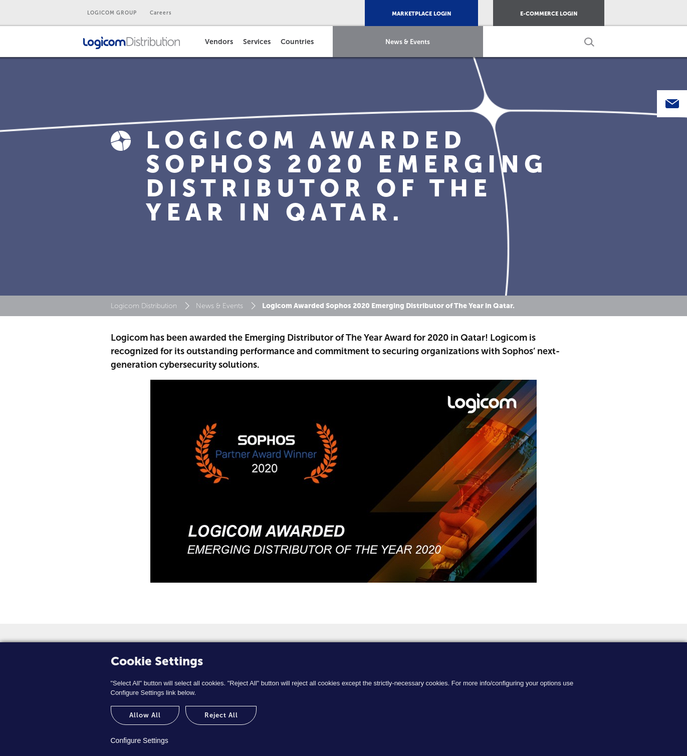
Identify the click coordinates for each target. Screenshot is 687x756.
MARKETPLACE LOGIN (421, 14)
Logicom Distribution (144, 306)
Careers (161, 13)
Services (257, 42)
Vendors (219, 42)
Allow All (145, 715)
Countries (297, 42)
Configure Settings (139, 740)
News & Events (407, 42)
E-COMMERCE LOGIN (548, 14)
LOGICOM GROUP (112, 13)
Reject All (221, 715)
